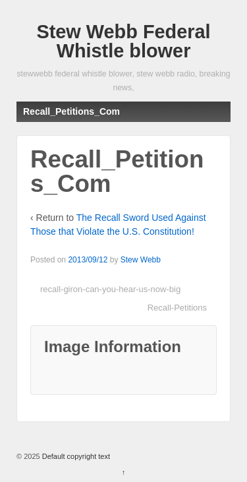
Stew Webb (141, 259)
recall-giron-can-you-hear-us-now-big (110, 289)
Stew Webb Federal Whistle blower (123, 41)
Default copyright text (75, 456)
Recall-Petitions (177, 308)
